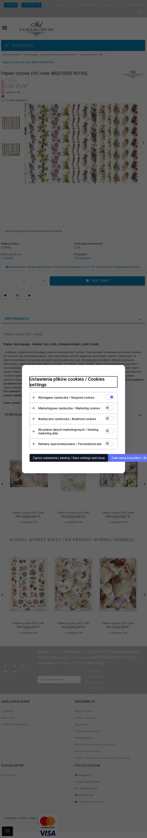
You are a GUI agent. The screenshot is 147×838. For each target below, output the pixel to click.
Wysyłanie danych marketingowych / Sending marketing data (68, 431)
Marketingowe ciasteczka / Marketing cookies (69, 408)
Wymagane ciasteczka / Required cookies (66, 397)
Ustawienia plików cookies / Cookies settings (67, 381)
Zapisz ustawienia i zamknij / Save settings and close (69, 458)
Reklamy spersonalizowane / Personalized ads (70, 444)
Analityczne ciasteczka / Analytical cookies (67, 419)
